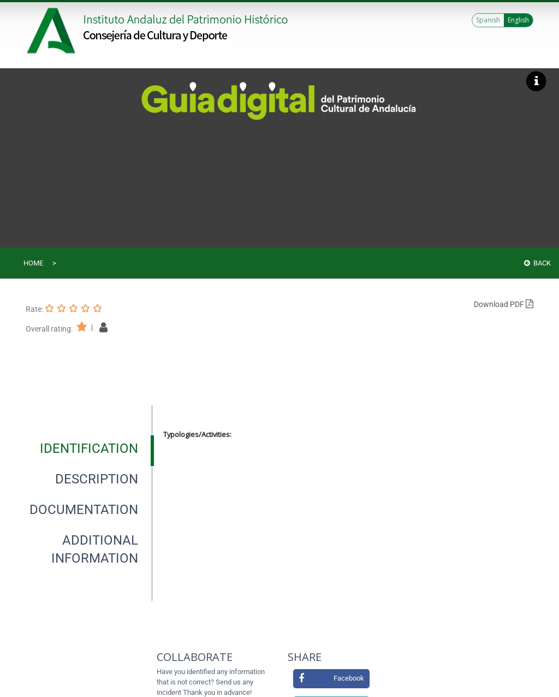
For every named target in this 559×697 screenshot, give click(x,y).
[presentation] (89, 448)
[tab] (89, 448)
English (518, 20)
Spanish (488, 20)
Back (537, 263)
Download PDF (503, 304)
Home (33, 263)
